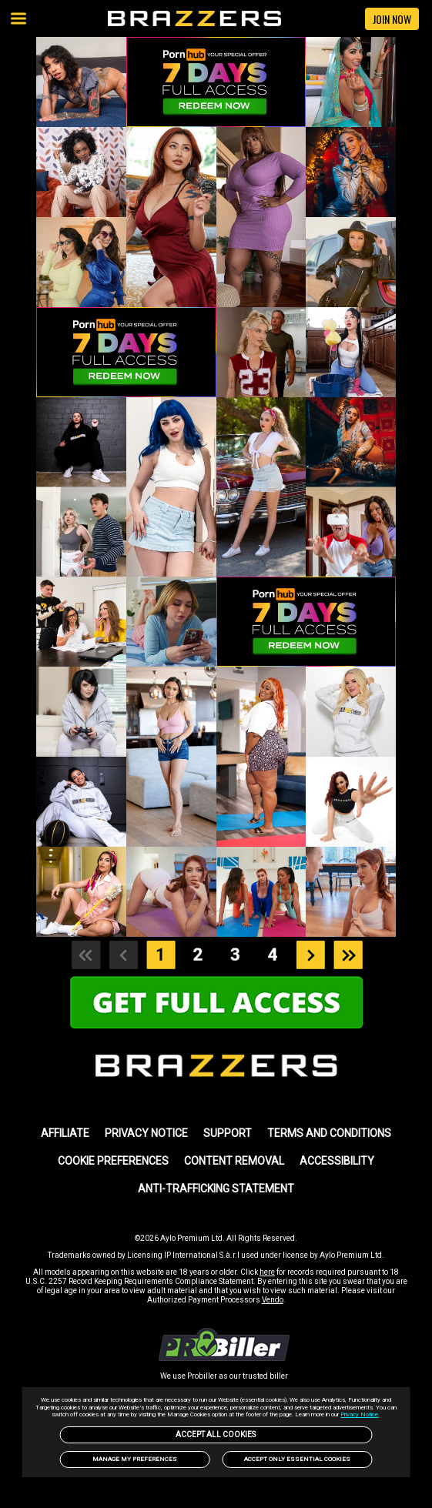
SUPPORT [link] (227, 1133)
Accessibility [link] (337, 1161)
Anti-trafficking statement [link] (216, 1188)
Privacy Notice (359, 1414)
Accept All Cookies (216, 1434)
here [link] (267, 1272)
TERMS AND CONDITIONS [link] (329, 1133)
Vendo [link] (272, 1300)
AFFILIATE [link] (65, 1133)
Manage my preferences (134, 1459)
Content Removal (234, 1161)
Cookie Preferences (113, 1161)
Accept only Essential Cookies (297, 1459)
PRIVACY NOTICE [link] (146, 1133)
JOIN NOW (392, 19)
